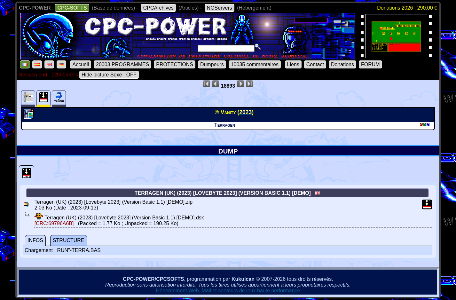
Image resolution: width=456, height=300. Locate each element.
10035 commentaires (255, 64)
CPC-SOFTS (72, 8)
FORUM (370, 64)
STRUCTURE (68, 240)
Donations (342, 64)
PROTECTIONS (174, 64)
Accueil (80, 64)
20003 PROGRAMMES (122, 64)
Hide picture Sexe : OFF (109, 74)
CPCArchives (158, 8)
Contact (315, 64)
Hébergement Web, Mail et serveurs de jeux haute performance (228, 290)
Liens (293, 64)
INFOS (35, 240)
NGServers (219, 8)
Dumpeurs (212, 64)
